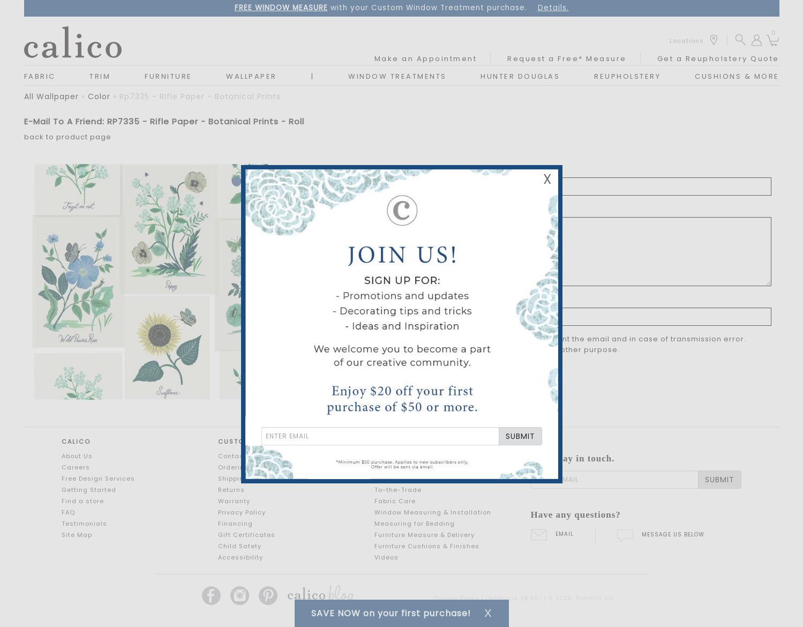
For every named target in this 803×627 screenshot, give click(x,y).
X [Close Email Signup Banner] (547, 179)
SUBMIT (520, 436)
